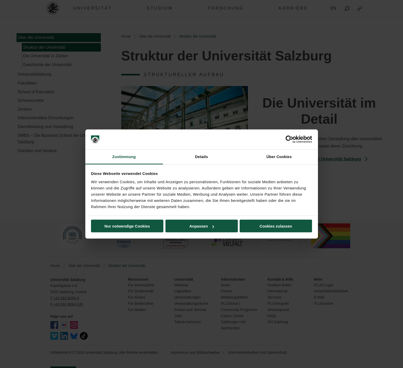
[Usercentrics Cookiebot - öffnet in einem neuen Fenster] (289, 139)
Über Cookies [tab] (279, 156)
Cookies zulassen (276, 226)
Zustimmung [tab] (124, 156)
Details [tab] (201, 156)
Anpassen (201, 226)
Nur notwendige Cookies (127, 226)
